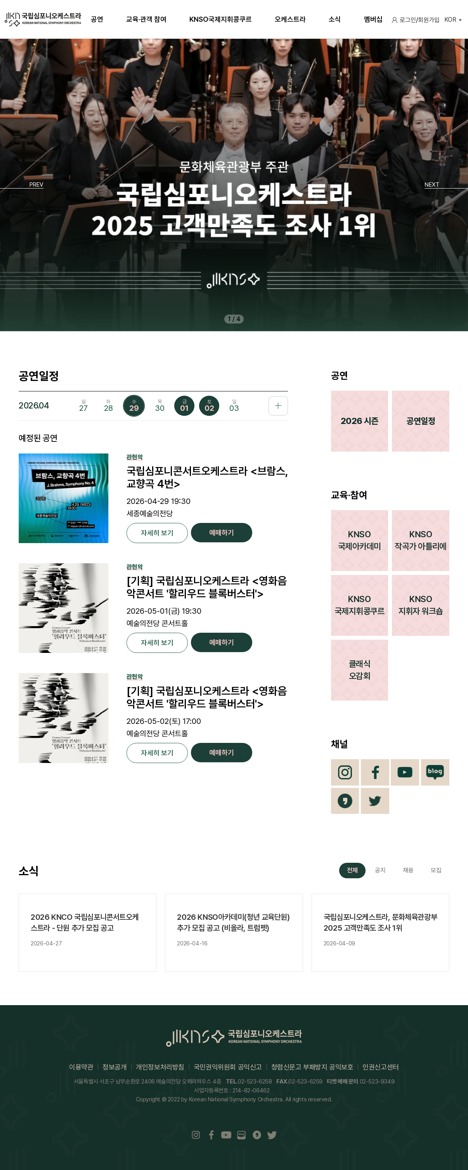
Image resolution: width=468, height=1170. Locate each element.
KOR (450, 19)
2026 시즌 (359, 421)
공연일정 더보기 (278, 405)
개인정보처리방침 (160, 1067)
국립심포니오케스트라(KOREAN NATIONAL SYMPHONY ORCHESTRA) (43, 19)
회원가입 (429, 20)
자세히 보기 (157, 533)
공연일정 (420, 421)
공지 (380, 870)
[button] (21, 185)
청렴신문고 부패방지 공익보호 (312, 1067)
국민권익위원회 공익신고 (228, 1067)
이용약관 (81, 1067)
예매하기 (221, 532)
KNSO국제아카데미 (359, 540)
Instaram (196, 1134)
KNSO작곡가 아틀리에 (421, 540)
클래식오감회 (359, 670)
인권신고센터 (380, 1067)
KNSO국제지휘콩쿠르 (360, 605)
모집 (436, 870)
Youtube (405, 772)
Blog (435, 772)
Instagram (345, 772)
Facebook (375, 772)
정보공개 (114, 1067)
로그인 (408, 20)
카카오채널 (345, 801)
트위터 (375, 801)
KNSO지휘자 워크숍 (421, 605)
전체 (352, 870)
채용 (408, 870)
